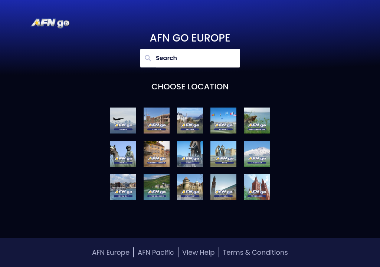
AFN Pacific (156, 252)
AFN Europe (111, 252)
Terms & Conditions (255, 252)
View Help (198, 252)
